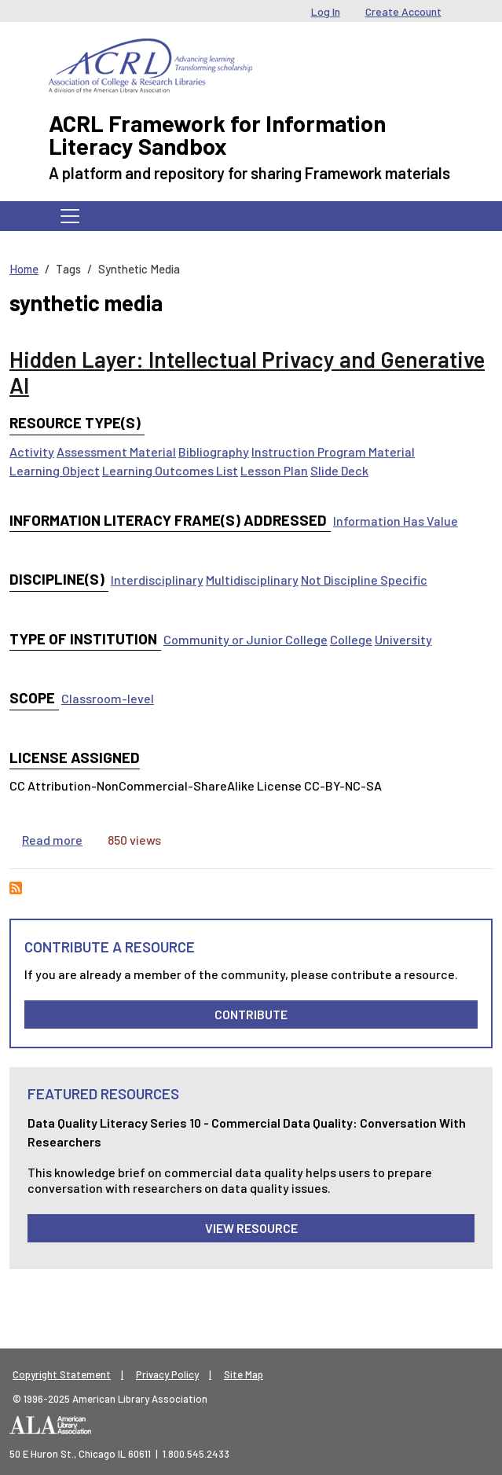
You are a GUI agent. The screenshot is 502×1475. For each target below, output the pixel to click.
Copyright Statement (62, 1374)
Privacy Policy (167, 1374)
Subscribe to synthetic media (15, 888)
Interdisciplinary (157, 579)
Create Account (403, 11)
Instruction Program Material (333, 451)
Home (23, 269)
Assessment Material (116, 451)
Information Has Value (395, 520)
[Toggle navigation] (70, 216)
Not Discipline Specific (364, 579)
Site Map (243, 1374)
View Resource (251, 1227)
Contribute (251, 1014)
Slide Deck (339, 470)
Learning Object (54, 470)
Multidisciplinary (252, 579)
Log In (325, 11)
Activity (31, 451)
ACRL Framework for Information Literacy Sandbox (217, 134)
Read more (52, 839)
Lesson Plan (274, 470)
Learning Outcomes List (170, 470)
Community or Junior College (245, 639)
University (403, 639)
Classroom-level (107, 698)
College (351, 639)
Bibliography (213, 451)
